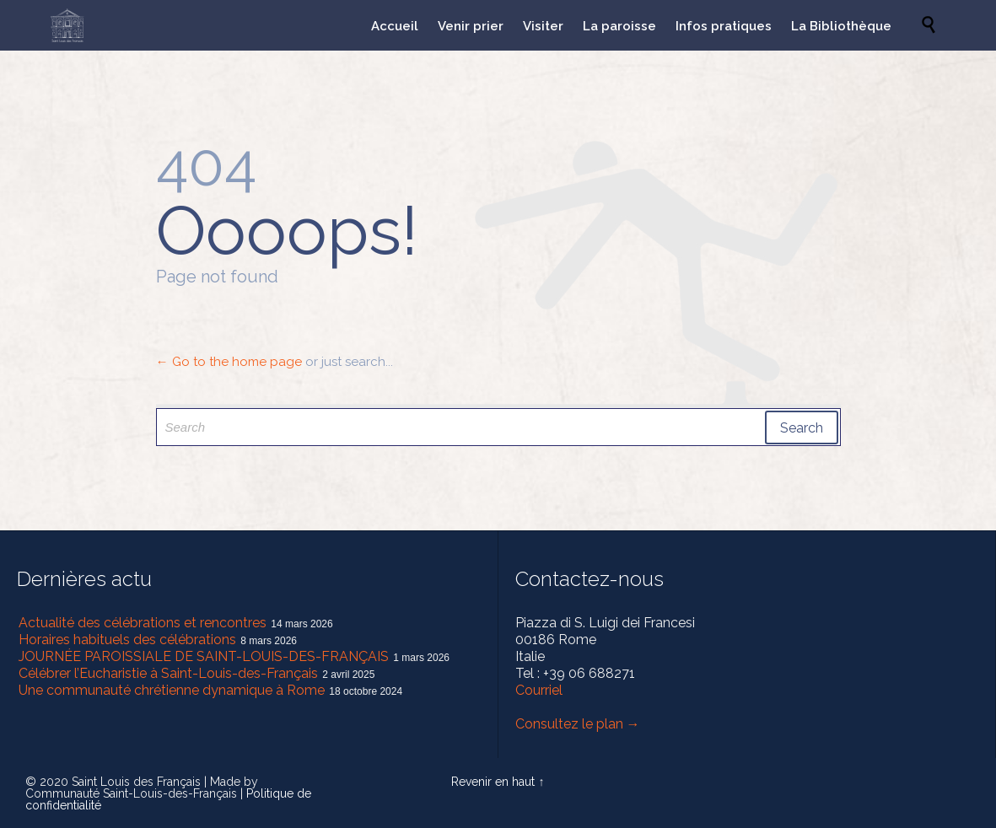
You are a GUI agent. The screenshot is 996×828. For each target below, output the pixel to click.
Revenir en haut (493, 781)
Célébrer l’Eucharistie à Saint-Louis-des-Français (168, 673)
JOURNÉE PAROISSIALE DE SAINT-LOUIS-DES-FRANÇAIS (204, 656)
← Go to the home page (229, 361)
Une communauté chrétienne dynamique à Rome (172, 690)
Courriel (539, 690)
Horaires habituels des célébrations (127, 640)
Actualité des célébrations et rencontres (142, 623)
